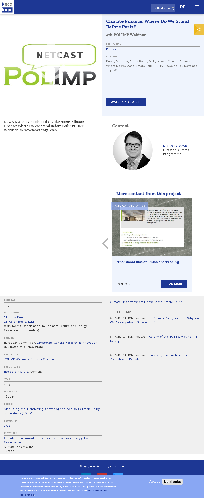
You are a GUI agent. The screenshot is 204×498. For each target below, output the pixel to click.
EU (86, 438)
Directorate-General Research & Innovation (67, 342)
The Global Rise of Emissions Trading (148, 262)
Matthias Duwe (14, 317)
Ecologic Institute (16, 371)
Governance (12, 442)
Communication (28, 438)
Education (64, 438)
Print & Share (199, 29)
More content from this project (148, 193)
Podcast (111, 49)
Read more (174, 284)
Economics (48, 438)
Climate (9, 438)
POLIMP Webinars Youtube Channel (29, 359)
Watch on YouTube (126, 101)
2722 (7, 425)
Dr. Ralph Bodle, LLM (19, 321)
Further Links (121, 312)
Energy (78, 438)
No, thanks (172, 481)
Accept (154, 481)
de (182, 7)
